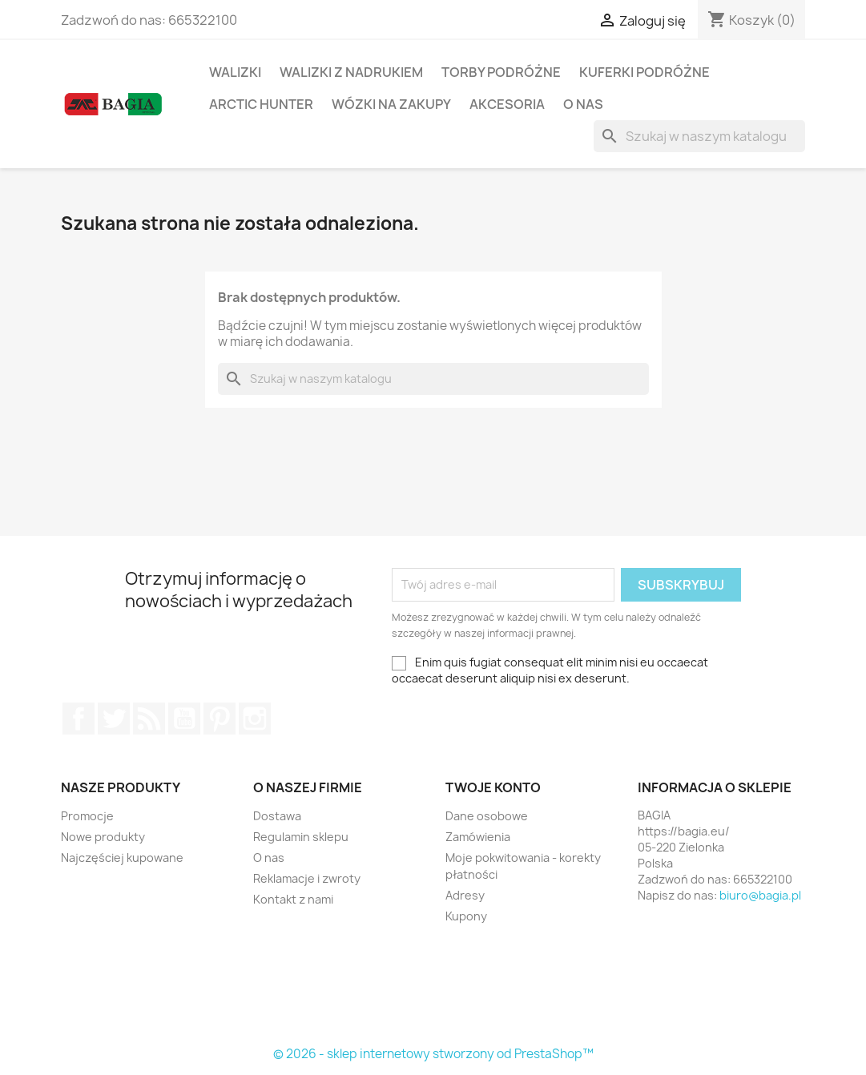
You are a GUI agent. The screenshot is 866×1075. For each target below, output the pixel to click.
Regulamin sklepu (300, 836)
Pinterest (219, 719)
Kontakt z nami (293, 899)
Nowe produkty (103, 836)
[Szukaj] (699, 136)
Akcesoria (507, 104)
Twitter (114, 719)
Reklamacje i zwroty (306, 878)
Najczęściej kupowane (122, 857)
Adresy (465, 895)
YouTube (184, 719)
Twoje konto (493, 787)
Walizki (235, 72)
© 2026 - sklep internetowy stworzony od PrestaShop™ (433, 1053)
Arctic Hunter (261, 104)
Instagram (255, 719)
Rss (149, 719)
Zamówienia (477, 836)
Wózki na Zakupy (391, 104)
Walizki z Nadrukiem (351, 72)
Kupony (466, 916)
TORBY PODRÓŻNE (501, 72)
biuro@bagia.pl (760, 895)
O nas (583, 104)
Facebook (78, 719)
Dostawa (277, 815)
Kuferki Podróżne (644, 72)
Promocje (87, 815)
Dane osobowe (486, 815)
